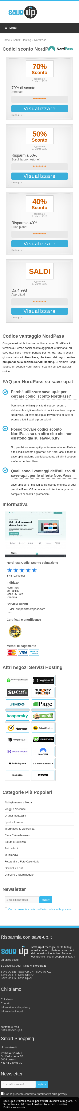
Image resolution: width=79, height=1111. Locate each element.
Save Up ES (8, 978)
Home (6, 39)
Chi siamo (7, 999)
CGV (9, 612)
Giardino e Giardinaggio (19, 874)
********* (39, 99)
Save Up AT (25, 978)
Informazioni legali (12, 1011)
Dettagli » (16, 115)
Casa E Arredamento (17, 835)
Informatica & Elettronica (20, 828)
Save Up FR (8, 974)
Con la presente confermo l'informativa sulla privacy (39, 909)
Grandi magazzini (15, 815)
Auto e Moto (12, 848)
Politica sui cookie (14, 1107)
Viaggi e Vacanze (15, 809)
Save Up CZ (43, 971)
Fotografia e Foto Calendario (22, 861)
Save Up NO (25, 974)
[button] (75, 1100)
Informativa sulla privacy (15, 1007)
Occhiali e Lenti (14, 868)
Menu (10, 27)
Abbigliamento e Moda (18, 802)
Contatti (5, 1003)
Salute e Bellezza (15, 841)
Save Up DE (8, 971)
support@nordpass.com (30, 609)
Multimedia (11, 855)
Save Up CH (25, 971)
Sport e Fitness (14, 822)
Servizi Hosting (22, 39)
